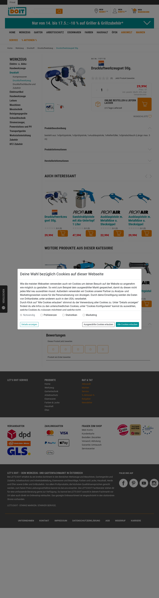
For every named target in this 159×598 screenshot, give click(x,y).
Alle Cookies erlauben (127, 324)
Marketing (91, 315)
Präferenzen (50, 315)
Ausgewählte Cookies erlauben (98, 324)
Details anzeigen (29, 324)
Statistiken (71, 315)
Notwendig (29, 315)
